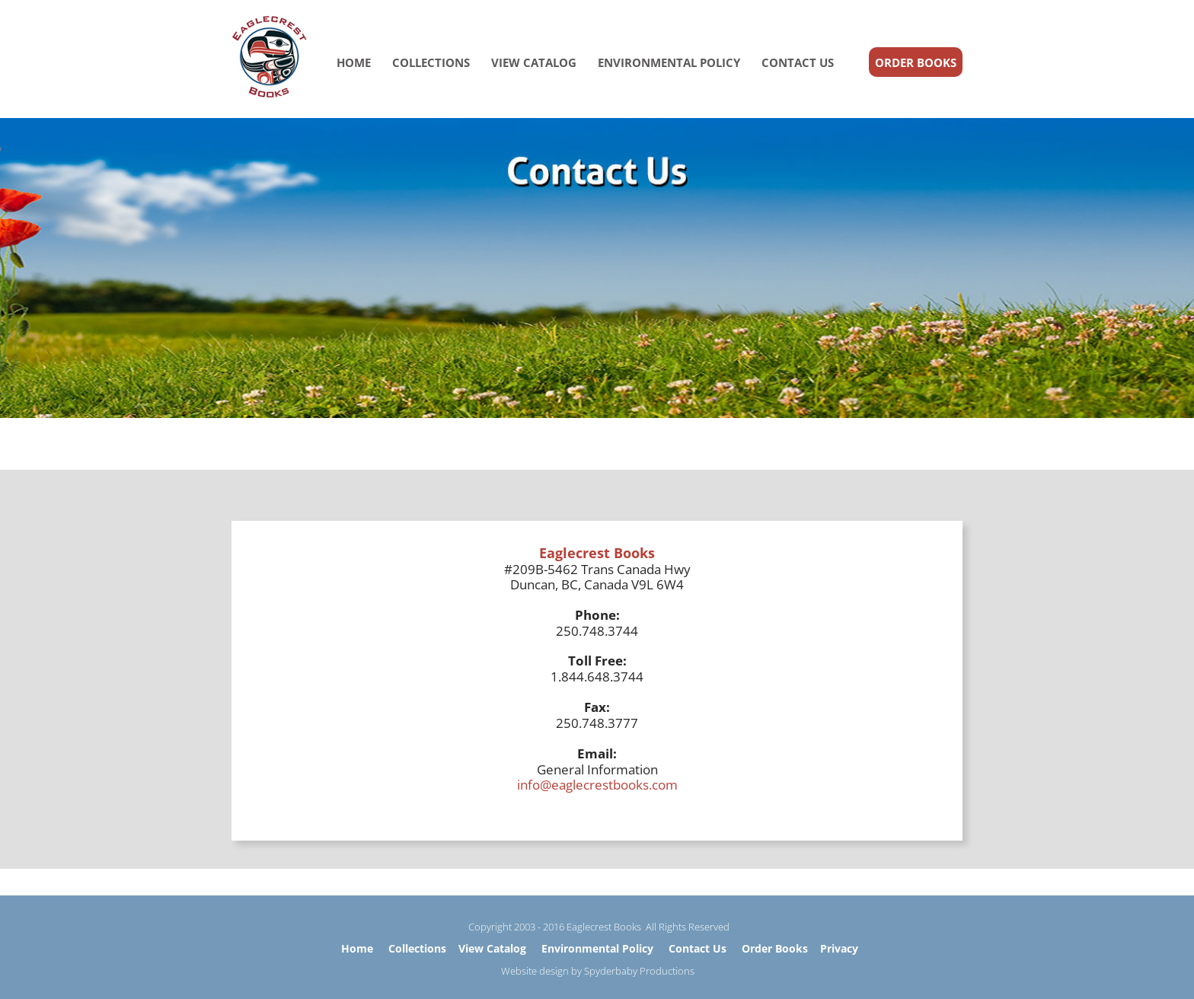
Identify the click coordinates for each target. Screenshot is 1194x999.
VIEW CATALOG (533, 62)
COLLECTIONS (431, 62)
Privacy (839, 948)
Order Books (775, 948)
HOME (354, 62)
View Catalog (492, 948)
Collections (417, 948)
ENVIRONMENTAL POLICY (669, 62)
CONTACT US (797, 62)
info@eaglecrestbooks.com (597, 784)
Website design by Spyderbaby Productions (597, 970)
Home (357, 948)
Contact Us (697, 948)
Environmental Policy (597, 948)
